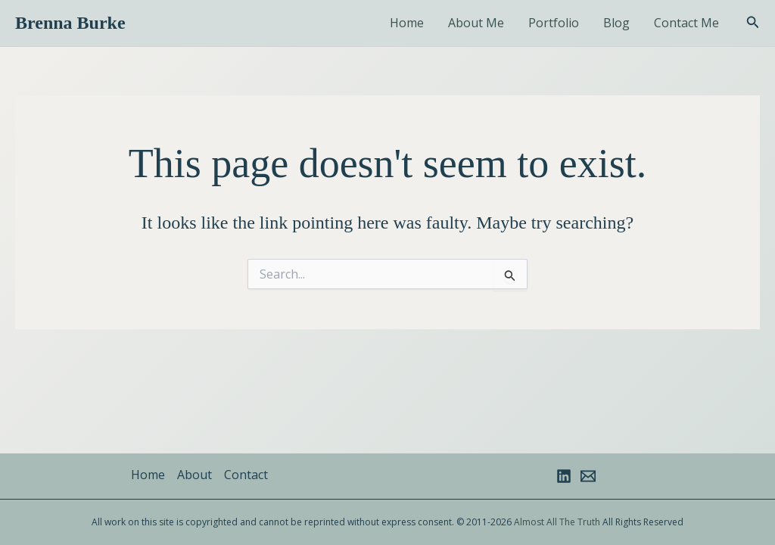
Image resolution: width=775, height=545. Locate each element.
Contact (246, 474)
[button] (753, 23)
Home (407, 22)
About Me (476, 22)
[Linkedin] (563, 476)
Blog (616, 22)
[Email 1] (588, 476)
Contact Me (686, 22)
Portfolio (553, 22)
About (194, 474)
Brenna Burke (70, 23)
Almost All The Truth (557, 521)
